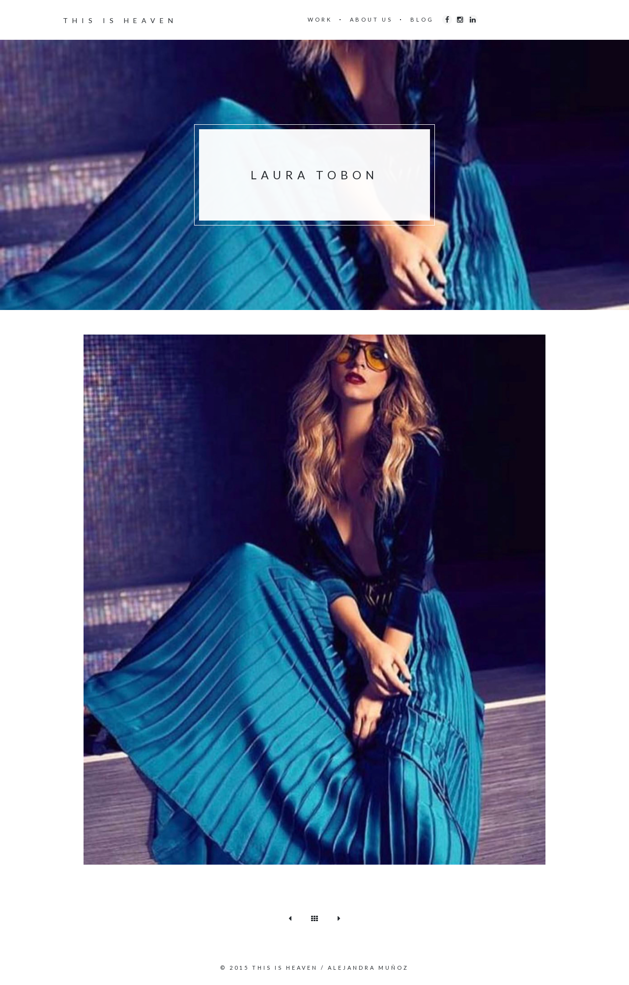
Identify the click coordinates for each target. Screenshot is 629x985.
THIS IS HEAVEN (120, 20)
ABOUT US (371, 19)
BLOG (422, 19)
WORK (320, 19)
